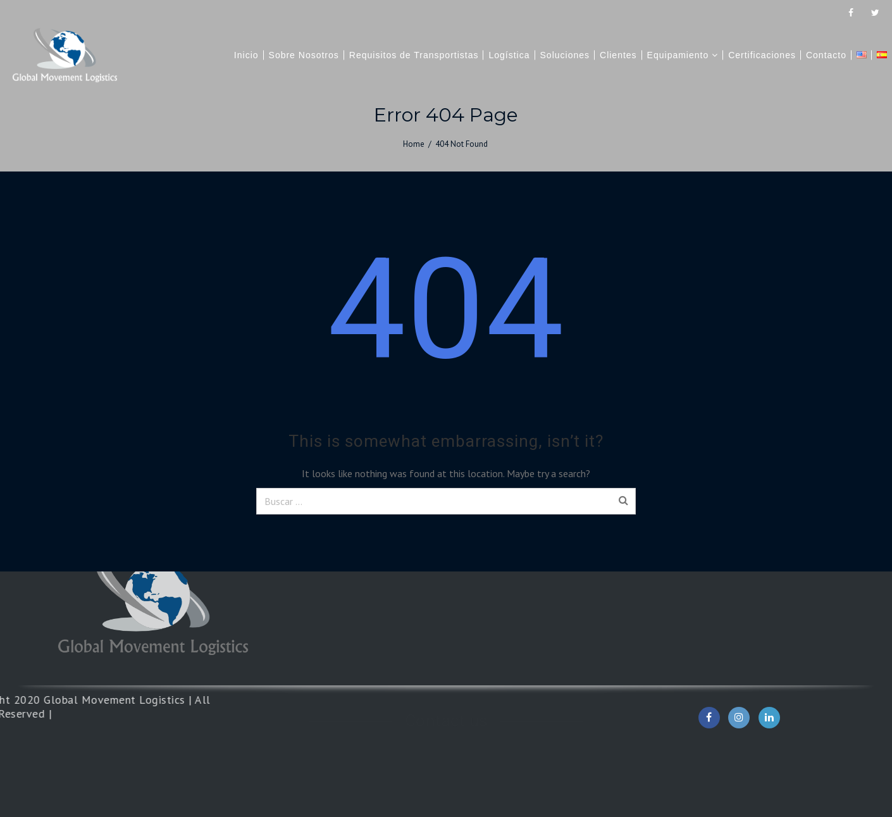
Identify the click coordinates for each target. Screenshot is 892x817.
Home (413, 144)
